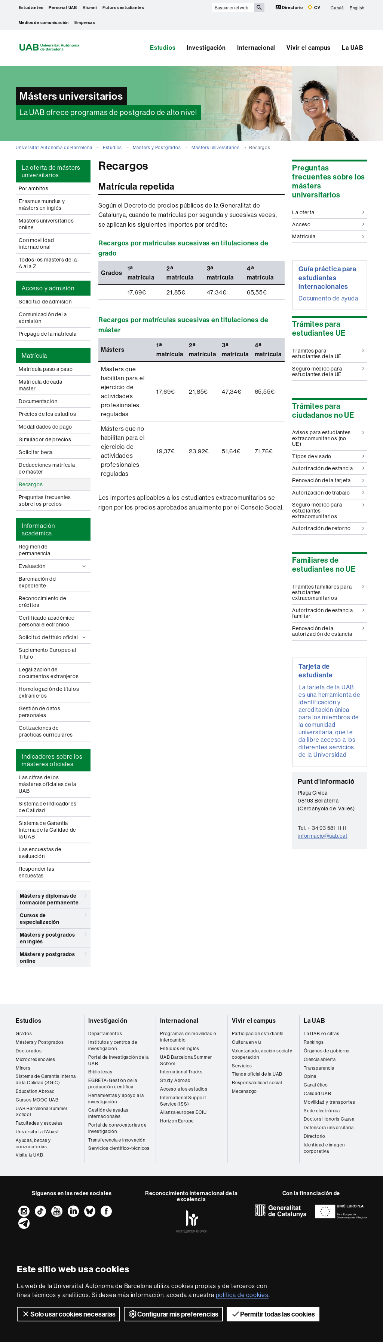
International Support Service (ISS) (183, 1101)
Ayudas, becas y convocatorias (33, 1143)
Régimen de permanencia (34, 550)
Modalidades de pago (45, 426)
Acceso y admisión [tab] (48, 288)
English (357, 7)
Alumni (90, 7)
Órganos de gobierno (327, 1051)
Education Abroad (35, 1091)
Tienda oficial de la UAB (257, 1074)
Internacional (256, 47)
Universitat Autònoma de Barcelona (54, 147)
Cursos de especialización (53, 917)
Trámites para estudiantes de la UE (328, 353)
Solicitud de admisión (45, 301)
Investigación (206, 47)
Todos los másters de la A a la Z (48, 263)
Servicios (242, 1066)
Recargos (31, 484)
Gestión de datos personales (40, 712)
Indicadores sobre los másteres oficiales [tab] (52, 760)
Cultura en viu (246, 1042)
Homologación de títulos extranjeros (49, 692)
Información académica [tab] (38, 529)
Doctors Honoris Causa (329, 1119)
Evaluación (53, 566)
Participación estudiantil (258, 1033)
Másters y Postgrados (157, 147)
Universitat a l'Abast (37, 1131)
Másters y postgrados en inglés (53, 937)
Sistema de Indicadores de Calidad (48, 807)
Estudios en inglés (179, 1048)
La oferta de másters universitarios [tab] (51, 171)
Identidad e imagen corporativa (324, 1148)
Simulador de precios (45, 439)
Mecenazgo (244, 1091)
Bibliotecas (100, 1071)
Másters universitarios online (46, 224)
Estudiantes (31, 7)
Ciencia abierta (320, 1059)
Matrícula (328, 236)
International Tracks (181, 1071)
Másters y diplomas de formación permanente (53, 898)
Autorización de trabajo (328, 492)
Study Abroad (175, 1080)
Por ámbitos (34, 188)
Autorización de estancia (328, 468)
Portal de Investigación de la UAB (118, 1060)
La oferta (328, 212)
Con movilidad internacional (36, 243)
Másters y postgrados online (53, 956)
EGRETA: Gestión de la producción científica (112, 1083)
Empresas (84, 22)
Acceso (328, 224)
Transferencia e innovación (116, 1140)
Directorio (290, 7)
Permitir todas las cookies (273, 1313)
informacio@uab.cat (322, 835)
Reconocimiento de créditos (42, 601)
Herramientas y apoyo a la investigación (116, 1098)
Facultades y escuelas (39, 1123)
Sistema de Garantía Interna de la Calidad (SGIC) (46, 1079)
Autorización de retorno (328, 528)
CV (313, 7)
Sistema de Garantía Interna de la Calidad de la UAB (47, 830)
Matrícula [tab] (34, 355)
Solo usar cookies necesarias (68, 1313)
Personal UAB (63, 7)
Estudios (162, 47)
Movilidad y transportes (329, 1102)
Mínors (23, 1068)
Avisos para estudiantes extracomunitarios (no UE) (328, 438)
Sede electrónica (322, 1110)
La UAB (353, 47)
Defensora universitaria (328, 1127)
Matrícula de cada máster (40, 385)
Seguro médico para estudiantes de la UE (328, 371)
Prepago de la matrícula (47, 333)
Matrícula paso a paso (46, 369)
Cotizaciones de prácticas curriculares (46, 731)
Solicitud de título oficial (53, 637)
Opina (310, 1076)
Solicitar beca (36, 452)
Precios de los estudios (47, 414)
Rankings (314, 1042)
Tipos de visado (328, 456)
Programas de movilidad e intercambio (188, 1037)
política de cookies (242, 1295)
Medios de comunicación (44, 22)
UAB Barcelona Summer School (42, 1112)
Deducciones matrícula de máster (47, 468)
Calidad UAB (317, 1093)
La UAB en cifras (322, 1033)
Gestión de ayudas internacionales (108, 1113)
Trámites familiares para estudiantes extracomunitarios (328, 592)
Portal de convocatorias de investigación (117, 1128)
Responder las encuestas (36, 872)
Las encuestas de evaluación (40, 852)
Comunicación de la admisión (43, 317)
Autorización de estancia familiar (328, 613)
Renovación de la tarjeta (328, 480)
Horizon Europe (177, 1121)
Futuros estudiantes (123, 7)
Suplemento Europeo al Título (47, 653)
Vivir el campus (309, 47)
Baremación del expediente (38, 582)
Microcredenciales (35, 1059)
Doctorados (29, 1051)
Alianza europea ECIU (183, 1112)
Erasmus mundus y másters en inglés (42, 204)
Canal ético (316, 1085)
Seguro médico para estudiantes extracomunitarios (328, 510)
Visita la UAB (29, 1155)
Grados (24, 1033)
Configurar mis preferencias (173, 1313)
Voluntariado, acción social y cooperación (262, 1054)
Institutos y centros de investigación (112, 1045)
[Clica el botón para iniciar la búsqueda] (259, 7)
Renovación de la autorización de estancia (328, 631)
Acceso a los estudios (184, 1089)
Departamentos (105, 1033)
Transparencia (319, 1068)
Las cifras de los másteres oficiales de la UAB (47, 784)
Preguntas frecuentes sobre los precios (45, 500)
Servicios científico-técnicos (119, 1148)
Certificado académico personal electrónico (47, 621)
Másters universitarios (216, 147)
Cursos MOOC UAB (37, 1100)
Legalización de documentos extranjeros (49, 673)
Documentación (38, 401)
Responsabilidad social (257, 1082)
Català (337, 7)
